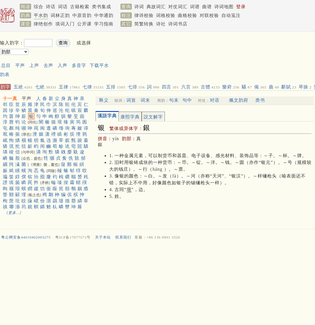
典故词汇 (156, 6)
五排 (115, 86)
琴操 (305, 86)
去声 (48, 65)
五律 (69, 86)
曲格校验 (187, 15)
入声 (62, 65)
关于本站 (103, 237)
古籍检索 (79, 6)
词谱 (195, 6)
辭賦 (288, 86)
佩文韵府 (238, 100)
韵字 (5, 86)
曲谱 (207, 6)
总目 (6, 65)
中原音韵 (82, 15)
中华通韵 (103, 15)
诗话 (50, 6)
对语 (214, 100)
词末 (145, 100)
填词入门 (65, 23)
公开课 (84, 23)
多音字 (79, 65)
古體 (210, 86)
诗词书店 (177, 23)
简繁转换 (144, 23)
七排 (136, 86)
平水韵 (41, 15)
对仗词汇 (177, 6)
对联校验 (209, 15)
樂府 (231, 86)
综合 (38, 6)
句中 (187, 100)
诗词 (139, 6)
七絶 (46, 86)
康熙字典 (130, 116)
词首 (131, 100)
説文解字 (153, 116)
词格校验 (165, 15)
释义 (104, 100)
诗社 (161, 23)
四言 (170, 86)
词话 (63, 6)
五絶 (23, 86)
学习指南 (103, 23)
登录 (241, 6)
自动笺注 (231, 15)
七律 (93, 86)
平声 (20, 65)
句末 (174, 100)
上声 (34, 65)
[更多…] (14, 213)
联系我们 (123, 237)
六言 (190, 86)
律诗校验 (144, 15)
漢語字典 (107, 115)
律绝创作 (43, 23)
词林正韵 (60, 15)
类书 (260, 100)
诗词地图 (224, 6)
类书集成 (101, 6)
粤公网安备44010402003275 (26, 237)
